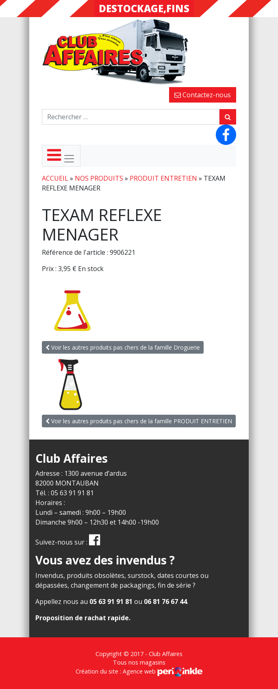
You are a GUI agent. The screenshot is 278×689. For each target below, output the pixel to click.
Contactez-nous (202, 94)
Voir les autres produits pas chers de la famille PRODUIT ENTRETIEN (139, 421)
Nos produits (99, 178)
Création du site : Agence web (139, 671)
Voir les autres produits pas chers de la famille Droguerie (123, 347)
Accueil (55, 178)
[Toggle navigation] (61, 156)
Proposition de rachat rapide (82, 617)
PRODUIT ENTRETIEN (163, 178)
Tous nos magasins (139, 662)
